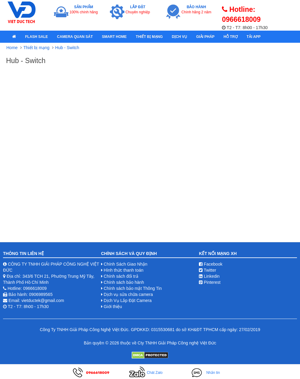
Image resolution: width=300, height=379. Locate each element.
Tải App (254, 37)
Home (12, 47)
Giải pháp (205, 37)
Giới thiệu (113, 306)
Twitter (207, 270)
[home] (14, 37)
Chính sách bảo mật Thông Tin (133, 288)
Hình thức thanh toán (123, 270)
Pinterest (209, 282)
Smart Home (114, 37)
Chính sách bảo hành (124, 282)
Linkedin (209, 276)
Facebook (210, 264)
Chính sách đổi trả (121, 276)
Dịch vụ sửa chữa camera (128, 294)
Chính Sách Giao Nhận (125, 264)
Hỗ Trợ (231, 37)
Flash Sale (36, 37)
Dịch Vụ (179, 37)
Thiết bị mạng (149, 37)
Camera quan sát (75, 37)
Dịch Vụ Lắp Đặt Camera (128, 300)
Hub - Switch (67, 47)
